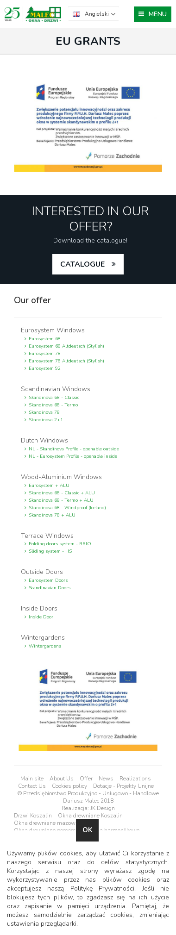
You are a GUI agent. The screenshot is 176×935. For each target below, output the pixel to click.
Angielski (97, 14)
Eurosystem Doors (48, 580)
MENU (158, 14)
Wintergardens (45, 646)
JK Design (102, 808)
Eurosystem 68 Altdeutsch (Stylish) (66, 346)
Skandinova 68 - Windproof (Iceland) (67, 508)
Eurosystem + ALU (49, 485)
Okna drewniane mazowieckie (51, 823)
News (106, 778)
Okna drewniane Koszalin (90, 815)
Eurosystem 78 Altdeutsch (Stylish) (66, 361)
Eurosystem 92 (45, 368)
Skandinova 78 (44, 412)
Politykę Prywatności (102, 888)
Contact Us (32, 786)
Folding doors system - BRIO (60, 544)
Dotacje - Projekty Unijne (123, 786)
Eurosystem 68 (45, 339)
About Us (62, 778)
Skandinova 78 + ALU (52, 515)
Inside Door (41, 617)
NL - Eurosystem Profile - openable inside (73, 456)
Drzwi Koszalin (33, 815)
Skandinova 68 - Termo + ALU (61, 500)
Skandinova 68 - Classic (54, 397)
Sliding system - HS (50, 551)
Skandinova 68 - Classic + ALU (62, 493)
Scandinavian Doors (49, 588)
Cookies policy (69, 786)
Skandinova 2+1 (46, 420)
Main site (32, 778)
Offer (86, 778)
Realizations (135, 778)
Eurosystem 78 (45, 353)
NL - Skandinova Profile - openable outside (74, 449)
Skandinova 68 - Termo (53, 405)
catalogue (82, 264)
